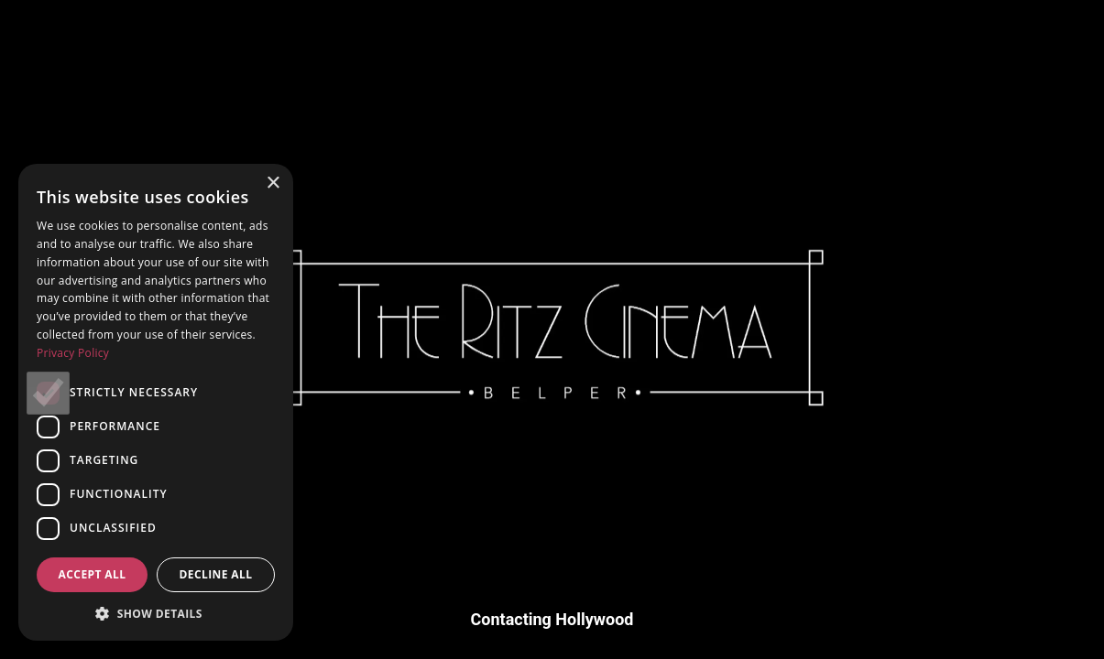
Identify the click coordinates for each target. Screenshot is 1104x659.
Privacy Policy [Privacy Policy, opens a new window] (73, 353)
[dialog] (155, 402)
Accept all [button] (92, 574)
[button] (156, 613)
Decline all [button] (216, 574)
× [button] (272, 183)
